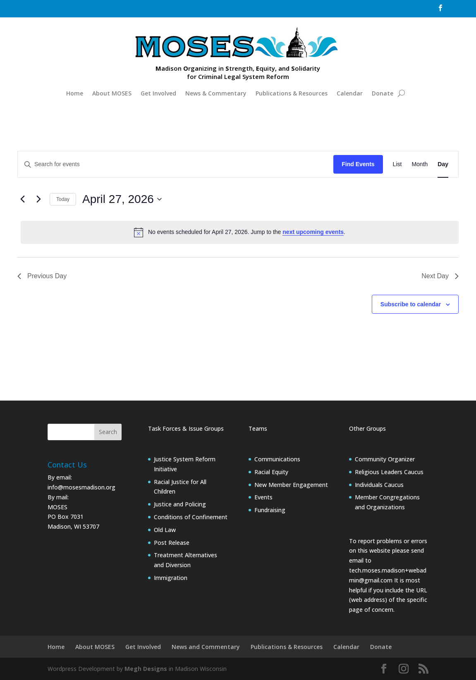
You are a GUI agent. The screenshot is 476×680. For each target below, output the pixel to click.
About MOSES (112, 93)
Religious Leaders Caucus (389, 472)
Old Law (165, 530)
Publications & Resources (292, 93)
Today (62, 199)
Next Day (440, 275)
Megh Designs (145, 669)
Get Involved (158, 93)
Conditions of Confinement (190, 517)
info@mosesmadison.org (81, 487)
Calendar (350, 93)
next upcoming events (313, 232)
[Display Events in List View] (397, 164)
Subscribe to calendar (410, 304)
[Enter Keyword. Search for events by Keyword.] (175, 164)
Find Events (358, 164)
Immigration (170, 578)
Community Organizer (385, 459)
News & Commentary (215, 93)
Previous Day (42, 275)
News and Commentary (206, 647)
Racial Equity (271, 472)
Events (263, 497)
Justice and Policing (180, 504)
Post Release (171, 542)
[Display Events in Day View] (443, 164)
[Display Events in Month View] (419, 164)
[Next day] (38, 199)
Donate (382, 93)
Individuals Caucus (379, 485)
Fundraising (269, 510)
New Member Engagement (291, 485)
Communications (277, 459)
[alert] (240, 232)
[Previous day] (22, 199)
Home (74, 93)
